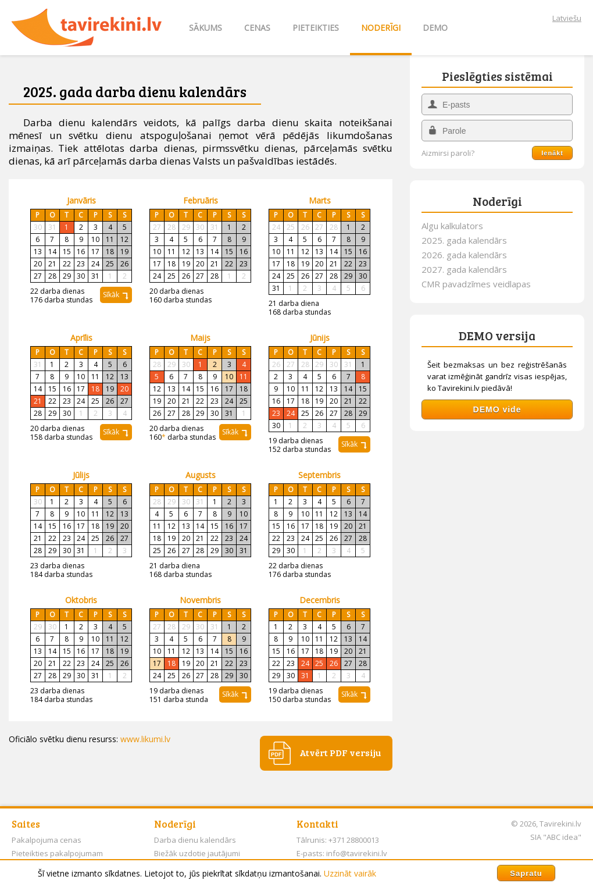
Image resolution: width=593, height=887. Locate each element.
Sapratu (526, 873)
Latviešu (566, 18)
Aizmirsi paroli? (447, 153)
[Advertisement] (497, 515)
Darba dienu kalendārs (195, 840)
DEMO (435, 27)
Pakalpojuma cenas (46, 840)
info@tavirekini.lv (356, 853)
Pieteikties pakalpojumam (57, 853)
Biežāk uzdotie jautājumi (197, 853)
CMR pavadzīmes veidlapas (476, 284)
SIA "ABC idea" (555, 837)
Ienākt (552, 152)
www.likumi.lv (145, 738)
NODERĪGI (381, 27)
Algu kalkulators (452, 225)
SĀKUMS (205, 27)
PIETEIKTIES (315, 27)
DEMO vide (497, 409)
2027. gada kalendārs (464, 269)
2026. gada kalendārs (464, 255)
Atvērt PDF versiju (340, 752)
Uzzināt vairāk (350, 873)
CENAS (257, 27)
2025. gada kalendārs (464, 240)
